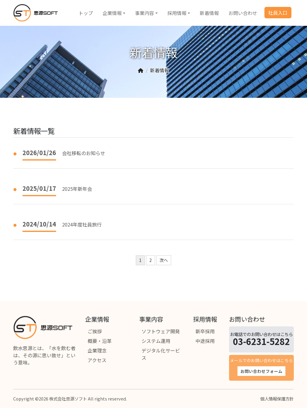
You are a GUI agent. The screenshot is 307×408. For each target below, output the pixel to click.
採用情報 (176, 12)
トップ (86, 12)
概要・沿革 (100, 340)
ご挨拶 (95, 331)
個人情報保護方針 (277, 398)
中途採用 (205, 340)
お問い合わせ (242, 12)
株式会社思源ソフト (68, 398)
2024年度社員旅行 (82, 224)
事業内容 (144, 12)
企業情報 (112, 12)
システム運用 (156, 340)
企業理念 (97, 350)
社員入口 (278, 12)
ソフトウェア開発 (161, 331)
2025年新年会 (77, 188)
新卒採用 (205, 331)
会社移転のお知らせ (83, 153)
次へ (163, 260)
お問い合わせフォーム (261, 371)
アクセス (97, 360)
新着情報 (209, 12)
